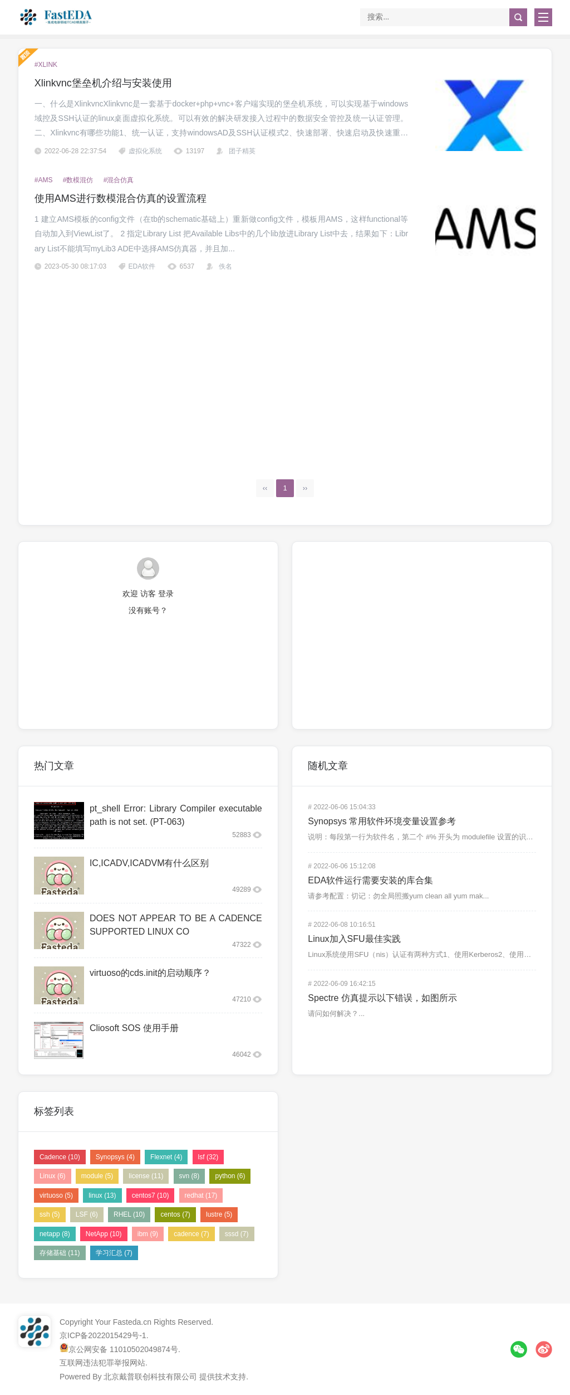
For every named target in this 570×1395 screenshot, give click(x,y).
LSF (87, 1214)
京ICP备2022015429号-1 (103, 1335)
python (230, 1176)
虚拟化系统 (145, 151)
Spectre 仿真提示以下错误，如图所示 (382, 998)
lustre (219, 1214)
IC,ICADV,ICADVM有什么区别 (149, 863)
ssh (50, 1214)
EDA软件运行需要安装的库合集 (370, 880)
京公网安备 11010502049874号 (123, 1349)
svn (189, 1176)
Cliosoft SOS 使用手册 (134, 1028)
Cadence (60, 1157)
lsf (208, 1157)
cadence (191, 1234)
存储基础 (60, 1253)
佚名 (225, 266)
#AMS (44, 180)
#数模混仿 (78, 180)
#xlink (46, 65)
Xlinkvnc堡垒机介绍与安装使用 (103, 83)
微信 (518, 1349)
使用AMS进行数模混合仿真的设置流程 (121, 198)
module (97, 1176)
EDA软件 (142, 266)
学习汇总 (114, 1253)
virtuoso (56, 1195)
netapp (55, 1234)
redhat (201, 1195)
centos (175, 1214)
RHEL (129, 1214)
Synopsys (115, 1157)
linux (102, 1195)
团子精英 (242, 151)
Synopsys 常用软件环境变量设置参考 (382, 821)
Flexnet (166, 1157)
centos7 (150, 1195)
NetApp (104, 1234)
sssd (237, 1234)
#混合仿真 (119, 180)
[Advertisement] (285, 366)
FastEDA (57, 17)
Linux (53, 1176)
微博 (543, 1349)
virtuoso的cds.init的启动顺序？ (150, 973)
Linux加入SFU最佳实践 (354, 939)
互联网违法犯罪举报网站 (102, 1362)
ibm (147, 1234)
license (146, 1176)
